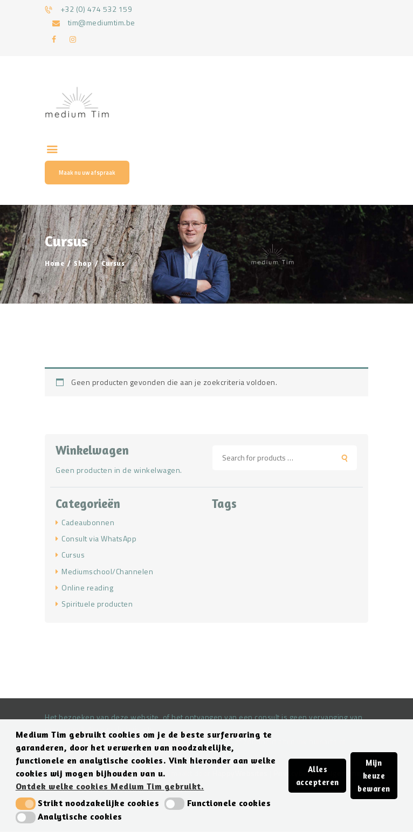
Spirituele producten (97, 603)
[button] (26, 803)
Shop (83, 263)
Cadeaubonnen (87, 522)
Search (348, 458)
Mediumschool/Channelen (107, 571)
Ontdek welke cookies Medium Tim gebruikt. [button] (110, 786)
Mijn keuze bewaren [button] (373, 775)
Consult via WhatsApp (98, 538)
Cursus (73, 554)
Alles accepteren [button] (317, 776)
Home (54, 263)
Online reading (87, 587)
